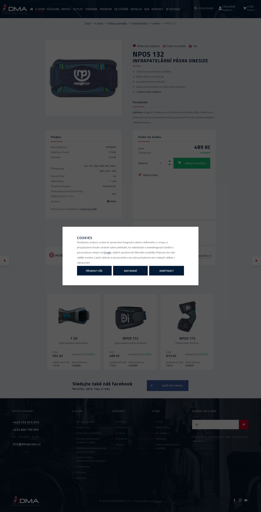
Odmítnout (166, 271)
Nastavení (130, 271)
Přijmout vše (94, 271)
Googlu (107, 252)
